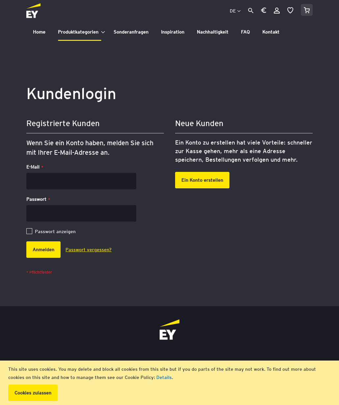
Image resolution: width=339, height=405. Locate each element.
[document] (170, 382)
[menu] (169, 32)
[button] (263, 11)
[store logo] (48, 11)
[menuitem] (39, 32)
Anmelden (277, 11)
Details (164, 377)
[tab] (169, 32)
